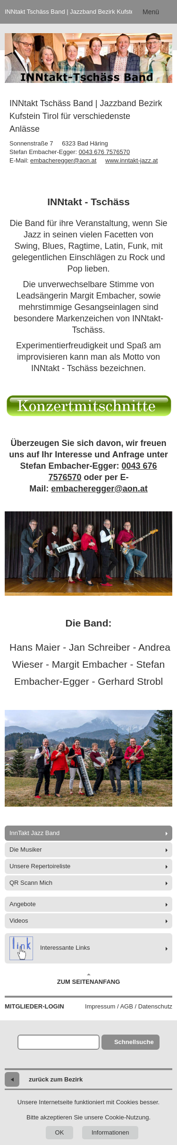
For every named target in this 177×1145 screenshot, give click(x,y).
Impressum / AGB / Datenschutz (128, 1006)
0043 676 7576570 (104, 151)
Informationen (110, 1132)
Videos (18, 920)
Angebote (22, 904)
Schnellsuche (134, 1041)
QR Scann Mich (30, 882)
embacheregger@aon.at (63, 160)
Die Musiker (25, 849)
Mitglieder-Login (34, 1006)
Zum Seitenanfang (88, 979)
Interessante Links (49, 948)
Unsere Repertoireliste (39, 866)
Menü (151, 12)
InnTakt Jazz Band (34, 832)
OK (59, 1132)
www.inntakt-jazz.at (131, 160)
